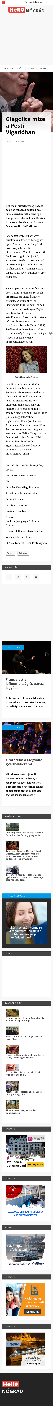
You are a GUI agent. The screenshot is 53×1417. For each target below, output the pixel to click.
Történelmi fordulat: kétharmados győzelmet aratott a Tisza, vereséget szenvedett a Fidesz (25, 877)
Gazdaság (8, 68)
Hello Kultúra (15, 141)
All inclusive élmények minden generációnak (21, 1111)
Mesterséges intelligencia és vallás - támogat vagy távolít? (24, 1093)
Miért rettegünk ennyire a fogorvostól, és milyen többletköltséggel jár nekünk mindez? (25, 932)
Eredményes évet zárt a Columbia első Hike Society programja (25, 1019)
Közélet (20, 68)
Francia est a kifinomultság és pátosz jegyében (25, 683)
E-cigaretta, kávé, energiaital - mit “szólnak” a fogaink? (23, 1073)
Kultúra (31, 68)
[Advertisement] (24, 39)
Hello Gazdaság (15, 896)
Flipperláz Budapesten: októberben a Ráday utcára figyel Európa (25, 1056)
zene (10, 553)
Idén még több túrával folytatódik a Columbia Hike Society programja (24, 834)
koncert (23, 553)
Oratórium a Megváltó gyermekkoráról (24, 762)
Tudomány (42, 68)
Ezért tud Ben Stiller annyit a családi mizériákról (24, 1037)
